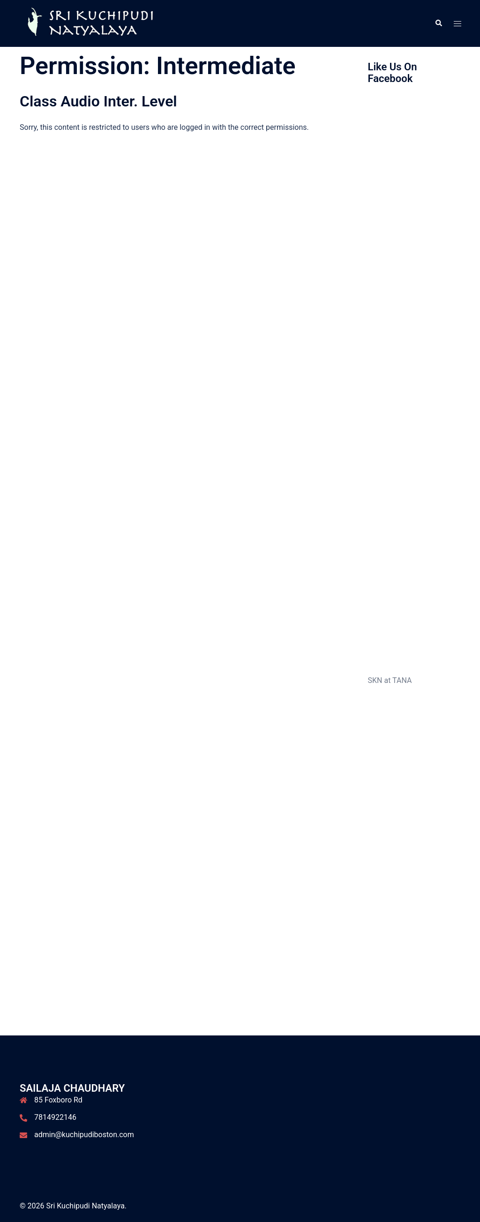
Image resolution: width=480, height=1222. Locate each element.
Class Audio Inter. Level (98, 101)
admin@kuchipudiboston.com (84, 1134)
